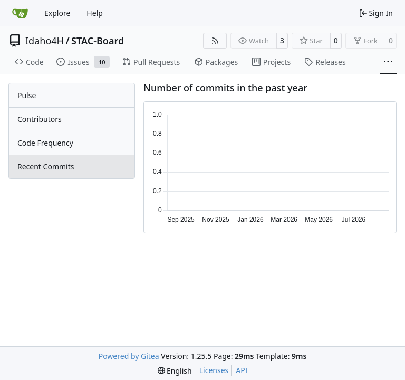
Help (94, 13)
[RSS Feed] (215, 41)
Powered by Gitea (129, 356)
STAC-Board (97, 40)
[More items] (388, 62)
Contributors (39, 119)
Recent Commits (45, 167)
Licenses (214, 370)
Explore (57, 13)
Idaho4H (44, 40)
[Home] (20, 13)
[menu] (175, 371)
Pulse (26, 95)
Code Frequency (45, 143)
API (241, 370)
